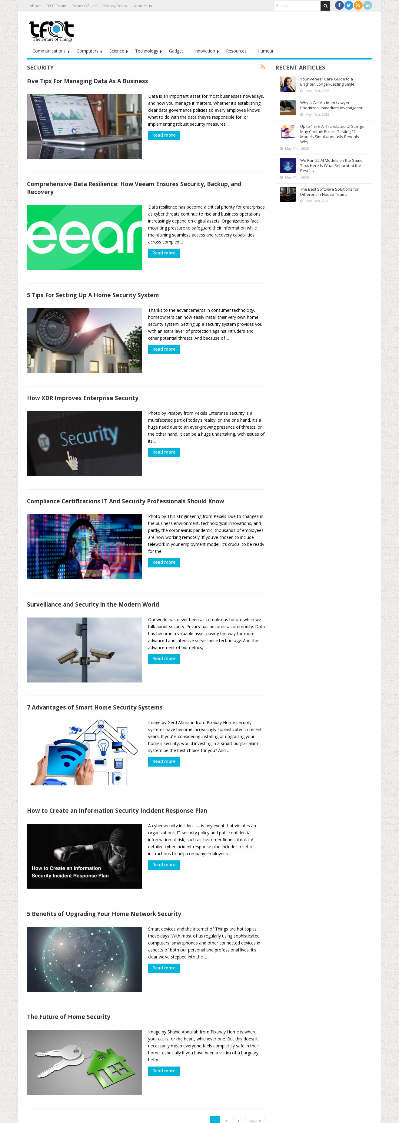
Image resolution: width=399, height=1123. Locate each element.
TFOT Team (56, 6)
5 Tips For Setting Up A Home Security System (93, 290)
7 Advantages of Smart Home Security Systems (95, 692)
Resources (236, 51)
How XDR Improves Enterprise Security (82, 390)
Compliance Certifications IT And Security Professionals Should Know (125, 491)
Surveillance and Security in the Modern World (93, 591)
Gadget (176, 51)
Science (116, 51)
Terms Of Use (84, 6)
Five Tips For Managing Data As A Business (87, 81)
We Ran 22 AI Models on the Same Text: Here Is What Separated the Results (331, 165)
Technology (146, 51)
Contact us (142, 6)
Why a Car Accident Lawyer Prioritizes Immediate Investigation (332, 105)
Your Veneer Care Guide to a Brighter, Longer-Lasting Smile (327, 81)
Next (255, 1095)
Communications (49, 51)
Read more (163, 135)
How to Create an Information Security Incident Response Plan (117, 792)
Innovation (204, 51)
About (35, 6)
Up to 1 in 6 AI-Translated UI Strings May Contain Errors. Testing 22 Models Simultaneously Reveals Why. (332, 134)
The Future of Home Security (68, 993)
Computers (87, 51)
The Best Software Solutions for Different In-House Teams (329, 191)
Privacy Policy (114, 6)
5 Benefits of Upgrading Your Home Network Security (104, 893)
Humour (266, 51)
